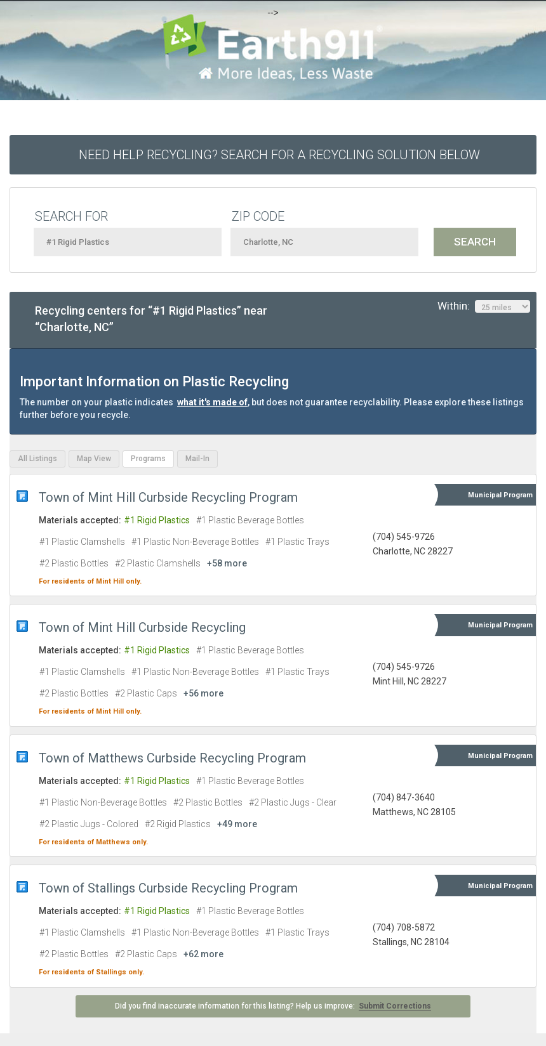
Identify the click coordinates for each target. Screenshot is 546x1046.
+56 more (203, 693)
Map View (94, 458)
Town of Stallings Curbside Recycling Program (168, 888)
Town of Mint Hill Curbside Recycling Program (168, 497)
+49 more (237, 824)
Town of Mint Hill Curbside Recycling (142, 627)
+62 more (203, 954)
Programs (148, 458)
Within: (483, 306)
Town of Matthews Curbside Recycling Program (172, 758)
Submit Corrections (395, 1006)
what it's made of (212, 402)
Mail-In (197, 458)
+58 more (227, 563)
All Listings (37, 458)
